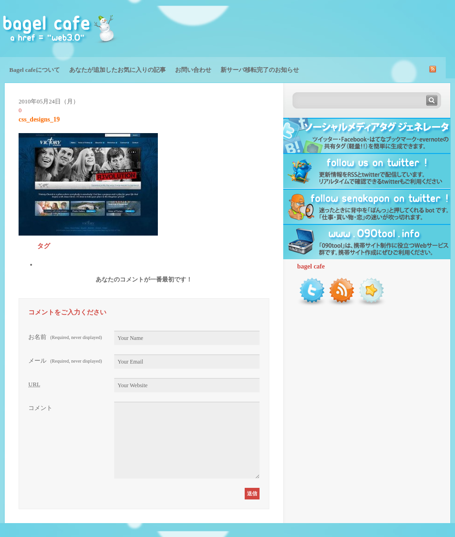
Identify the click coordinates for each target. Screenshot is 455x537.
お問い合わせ (193, 69)
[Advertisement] (346, 28)
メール (65, 360)
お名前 (65, 336)
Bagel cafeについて (34, 69)
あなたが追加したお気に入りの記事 (117, 69)
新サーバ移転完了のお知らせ (260, 69)
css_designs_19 (39, 119)
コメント (40, 407)
